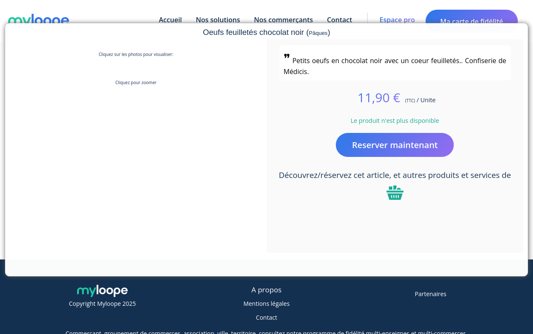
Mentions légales (267, 303)
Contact (266, 317)
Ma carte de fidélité (471, 21)
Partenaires (431, 294)
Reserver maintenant (395, 145)
